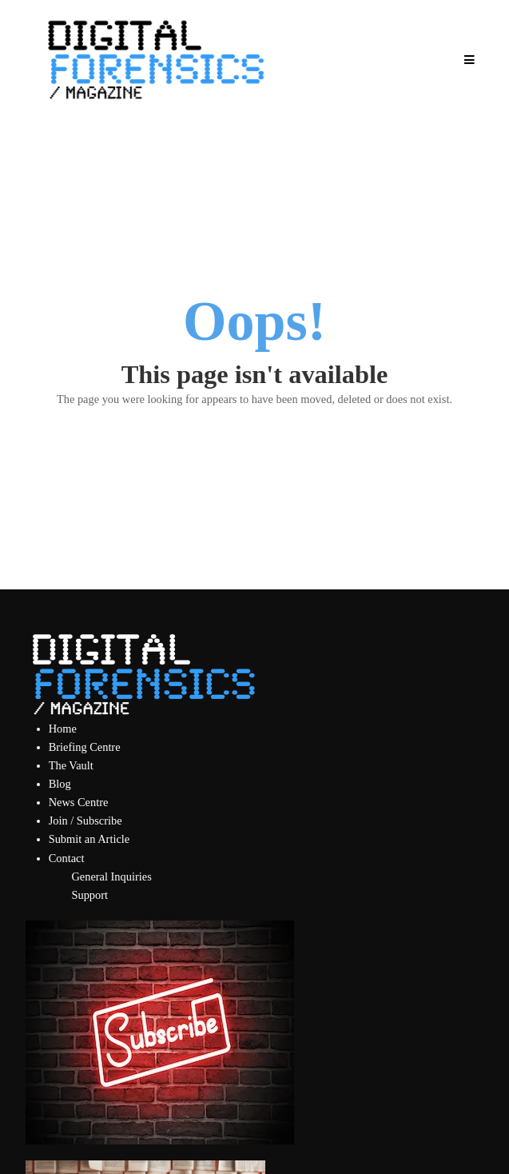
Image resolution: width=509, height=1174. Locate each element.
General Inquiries (111, 876)
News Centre (79, 802)
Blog (60, 783)
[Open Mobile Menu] (469, 60)
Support (89, 894)
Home (63, 728)
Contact (67, 858)
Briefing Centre (85, 747)
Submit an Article (89, 839)
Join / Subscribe (85, 820)
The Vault (71, 765)
